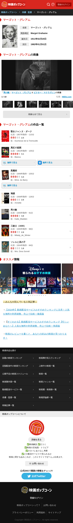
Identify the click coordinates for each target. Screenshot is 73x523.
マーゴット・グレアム (21, 92)
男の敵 (6, 92)
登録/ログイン (64, 4)
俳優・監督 (27, 12)
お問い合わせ (36, 463)
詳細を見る (36, 439)
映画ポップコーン (9, 12)
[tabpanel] (36, 278)
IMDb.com (66, 97)
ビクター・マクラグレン (44, 92)
